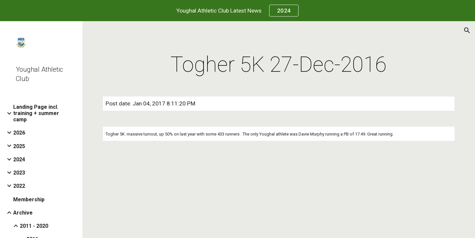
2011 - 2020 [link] (34, 226)
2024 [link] (19, 159)
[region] (237, 10)
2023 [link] (19, 173)
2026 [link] (19, 133)
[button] (467, 30)
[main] (279, 65)
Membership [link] (29, 199)
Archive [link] (23, 213)
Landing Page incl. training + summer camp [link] (36, 113)
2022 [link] (19, 186)
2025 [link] (19, 146)
